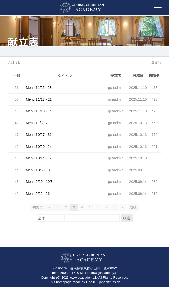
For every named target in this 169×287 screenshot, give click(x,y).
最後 (133, 207)
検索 (126, 218)
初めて (37, 207)
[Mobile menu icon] (158, 7)
